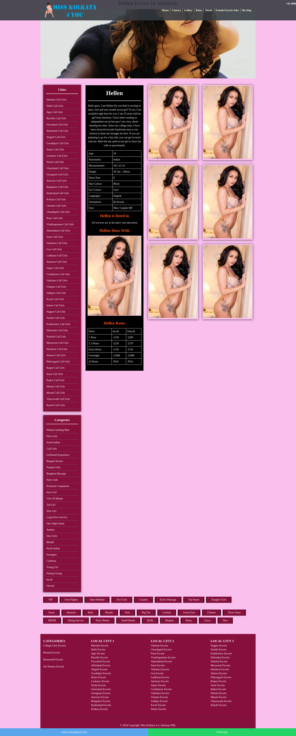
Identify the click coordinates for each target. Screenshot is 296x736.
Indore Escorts (158, 709)
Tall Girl (50, 504)
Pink (127, 612)
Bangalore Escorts (100, 701)
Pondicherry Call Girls (58, 324)
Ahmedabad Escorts (161, 661)
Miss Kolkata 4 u (150, 725)
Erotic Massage (168, 599)
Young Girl (52, 567)
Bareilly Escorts (99, 657)
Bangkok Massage (56, 473)
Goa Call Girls (54, 249)
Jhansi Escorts (98, 677)
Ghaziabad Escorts (101, 689)
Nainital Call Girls (56, 336)
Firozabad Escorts (100, 661)
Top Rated (193, 599)
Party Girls (52, 479)
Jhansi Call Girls (55, 149)
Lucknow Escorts (100, 681)
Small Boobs (128, 620)
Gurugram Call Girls (57, 174)
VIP (50, 599)
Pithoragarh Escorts (221, 677)
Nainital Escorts (219, 661)
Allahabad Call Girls (57, 130)
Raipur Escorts (218, 681)
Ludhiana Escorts (160, 677)
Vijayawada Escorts (221, 701)
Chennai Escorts (159, 645)
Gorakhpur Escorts (101, 673)
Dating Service (76, 620)
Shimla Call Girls (55, 386)
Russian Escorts (51, 652)
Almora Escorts (219, 673)
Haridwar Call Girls (56, 349)
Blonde (109, 612)
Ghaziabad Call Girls (57, 168)
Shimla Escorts (219, 693)
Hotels (208, 10)
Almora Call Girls (56, 355)
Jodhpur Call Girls (56, 293)
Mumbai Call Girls (56, 99)
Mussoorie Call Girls (57, 342)
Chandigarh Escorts (161, 649)
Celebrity (51, 561)
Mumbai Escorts (99, 645)
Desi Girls (51, 536)
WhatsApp (222, 732)
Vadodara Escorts (160, 669)
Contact (176, 10)
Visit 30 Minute (54, 498)
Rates (199, 10)
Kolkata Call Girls (56, 199)
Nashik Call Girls (55, 318)
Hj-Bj (150, 620)
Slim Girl (51, 511)
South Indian (53, 442)
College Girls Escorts (54, 645)
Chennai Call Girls (56, 205)
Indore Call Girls (55, 305)
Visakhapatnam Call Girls (60, 224)
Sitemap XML (168, 725)
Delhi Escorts (98, 649)
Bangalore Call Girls (57, 187)
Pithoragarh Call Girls (58, 361)
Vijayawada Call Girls (58, 399)
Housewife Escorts (53, 659)
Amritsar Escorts (160, 681)
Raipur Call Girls (55, 367)
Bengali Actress (54, 461)
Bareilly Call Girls (56, 118)
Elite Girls (51, 436)
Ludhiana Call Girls (56, 255)
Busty (189, 620)
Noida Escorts (98, 685)
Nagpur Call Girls (55, 311)
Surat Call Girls (54, 236)
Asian (51, 612)
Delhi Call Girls (54, 105)
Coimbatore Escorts (161, 689)
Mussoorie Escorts (220, 665)
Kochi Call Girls (55, 299)
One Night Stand (55, 523)
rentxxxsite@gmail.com (74, 732)
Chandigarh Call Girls (58, 212)
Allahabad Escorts (100, 665)
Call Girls (51, 448)
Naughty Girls (218, 599)
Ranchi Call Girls (55, 405)
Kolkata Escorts (99, 709)
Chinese (211, 612)
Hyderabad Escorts (101, 705)
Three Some (234, 612)
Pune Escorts (158, 653)
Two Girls (121, 599)
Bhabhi (50, 542)
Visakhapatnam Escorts (163, 657)
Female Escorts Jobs (227, 10)
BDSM (52, 620)
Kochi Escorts (158, 705)
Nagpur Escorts (219, 645)
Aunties (50, 529)
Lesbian (167, 612)
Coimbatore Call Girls (58, 274)
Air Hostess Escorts (53, 666)
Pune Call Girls (54, 218)
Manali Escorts (219, 697)
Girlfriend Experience (57, 455)
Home (165, 10)
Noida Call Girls (55, 162)
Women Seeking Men (57, 430)
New (225, 620)
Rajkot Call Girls (55, 380)
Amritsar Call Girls (56, 261)
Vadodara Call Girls (56, 243)
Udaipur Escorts (159, 697)
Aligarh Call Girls (56, 137)
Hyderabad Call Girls (57, 193)
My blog (246, 10)
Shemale (71, 612)
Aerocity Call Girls (56, 180)
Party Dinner (102, 620)
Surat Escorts (158, 665)
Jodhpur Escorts (159, 701)
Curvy (207, 620)
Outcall (50, 585)
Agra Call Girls (54, 112)
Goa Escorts (157, 673)
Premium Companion (57, 486)
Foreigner (51, 554)
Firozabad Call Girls (57, 124)
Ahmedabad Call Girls (58, 230)
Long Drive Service (56, 517)
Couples (143, 599)
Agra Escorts (98, 653)
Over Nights (71, 599)
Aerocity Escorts (100, 697)
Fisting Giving (54, 573)
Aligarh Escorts (99, 669)
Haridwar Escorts (220, 669)
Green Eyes (189, 612)
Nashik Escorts (219, 649)
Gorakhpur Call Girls (57, 143)
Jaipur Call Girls (55, 268)
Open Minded (97, 599)
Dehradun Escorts (220, 657)
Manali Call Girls (55, 392)
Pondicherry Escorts (221, 653)
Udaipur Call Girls (56, 286)
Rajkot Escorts (218, 689)
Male (90, 612)
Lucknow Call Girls (56, 155)
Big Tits (146, 612)
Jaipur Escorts (158, 685)
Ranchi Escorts (219, 705)
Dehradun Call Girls (57, 330)
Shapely (169, 620)
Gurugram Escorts (100, 693)
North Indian (53, 548)
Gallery (188, 10)
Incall (49, 579)
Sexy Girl (51, 492)
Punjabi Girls (53, 467)
